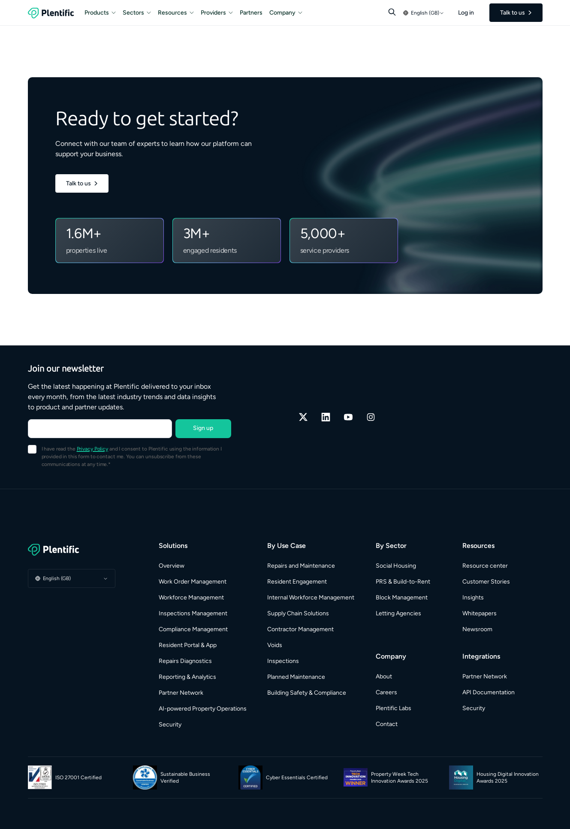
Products (100, 12)
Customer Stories (486, 581)
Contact (387, 724)
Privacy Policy (92, 449)
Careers (386, 692)
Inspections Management (193, 613)
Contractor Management (300, 629)
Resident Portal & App (188, 645)
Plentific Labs (393, 708)
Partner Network (181, 692)
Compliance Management (193, 629)
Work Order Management (192, 581)
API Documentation (488, 692)
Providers (217, 12)
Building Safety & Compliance (306, 692)
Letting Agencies (398, 613)
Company (285, 12)
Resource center (485, 565)
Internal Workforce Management (310, 597)
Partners (251, 12)
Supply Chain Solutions (298, 613)
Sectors (137, 12)
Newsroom (477, 629)
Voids (274, 645)
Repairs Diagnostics (185, 661)
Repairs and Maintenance (301, 565)
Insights (473, 597)
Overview (171, 565)
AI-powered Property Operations (203, 708)
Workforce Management (191, 597)
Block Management (402, 597)
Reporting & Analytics (187, 677)
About (384, 676)
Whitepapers (479, 613)
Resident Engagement (297, 581)
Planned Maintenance (296, 677)
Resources (176, 12)
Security (170, 724)
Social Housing (396, 565)
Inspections (283, 661)
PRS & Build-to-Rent (403, 581)
